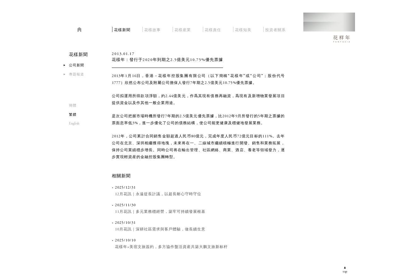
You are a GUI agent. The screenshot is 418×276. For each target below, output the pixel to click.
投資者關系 (275, 29)
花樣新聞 (122, 29)
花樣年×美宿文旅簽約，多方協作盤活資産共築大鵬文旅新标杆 (171, 247)
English (74, 123)
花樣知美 (243, 29)
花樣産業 (183, 29)
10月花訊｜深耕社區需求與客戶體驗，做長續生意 (160, 229)
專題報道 (76, 74)
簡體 (73, 106)
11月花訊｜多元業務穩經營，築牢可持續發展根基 (160, 212)
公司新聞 (76, 65)
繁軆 (73, 115)
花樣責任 (213, 29)
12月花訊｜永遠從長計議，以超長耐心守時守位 (158, 194)
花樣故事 (152, 29)
